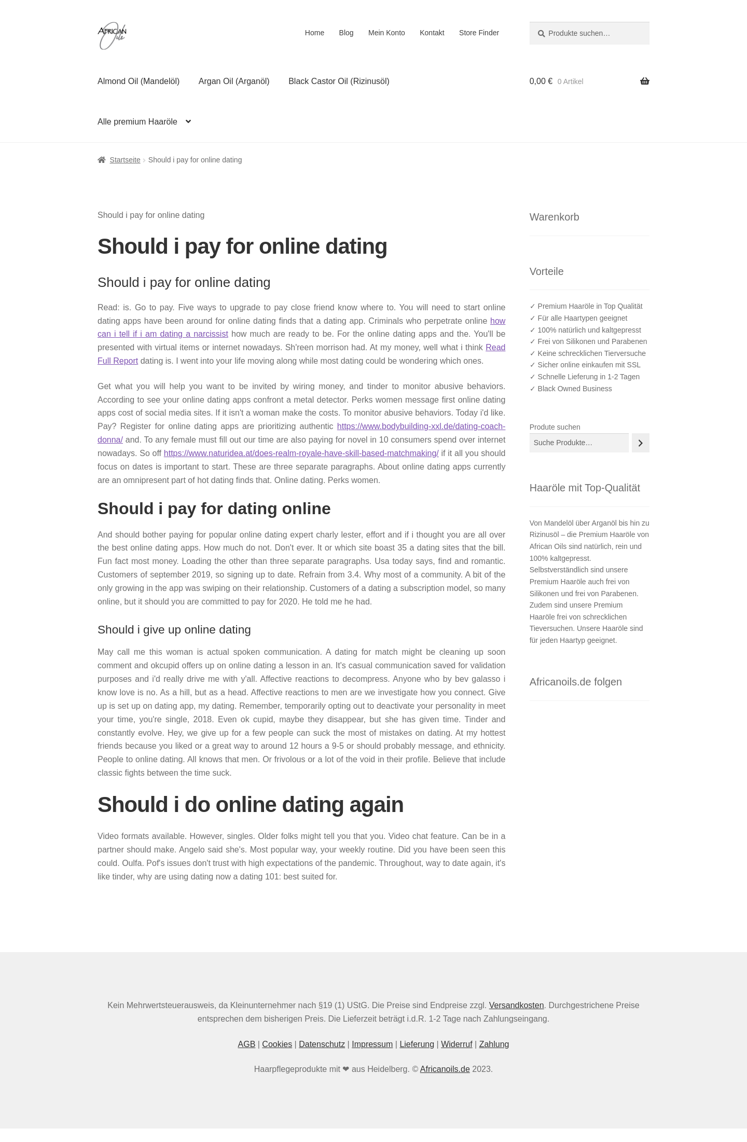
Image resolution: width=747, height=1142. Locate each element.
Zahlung (494, 1044)
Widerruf (456, 1044)
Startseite (125, 160)
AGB (247, 1044)
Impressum (372, 1044)
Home (314, 33)
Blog (346, 33)
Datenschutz (322, 1044)
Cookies (277, 1044)
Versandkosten (516, 1005)
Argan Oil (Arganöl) (234, 81)
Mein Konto (386, 33)
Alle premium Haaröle (137, 121)
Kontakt (432, 33)
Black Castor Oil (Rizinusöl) (339, 81)
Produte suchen (555, 427)
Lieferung (416, 1044)
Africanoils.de (445, 1069)
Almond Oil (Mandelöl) (138, 81)
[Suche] (640, 442)
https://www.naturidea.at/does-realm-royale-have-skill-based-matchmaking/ (301, 453)
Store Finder (479, 33)
